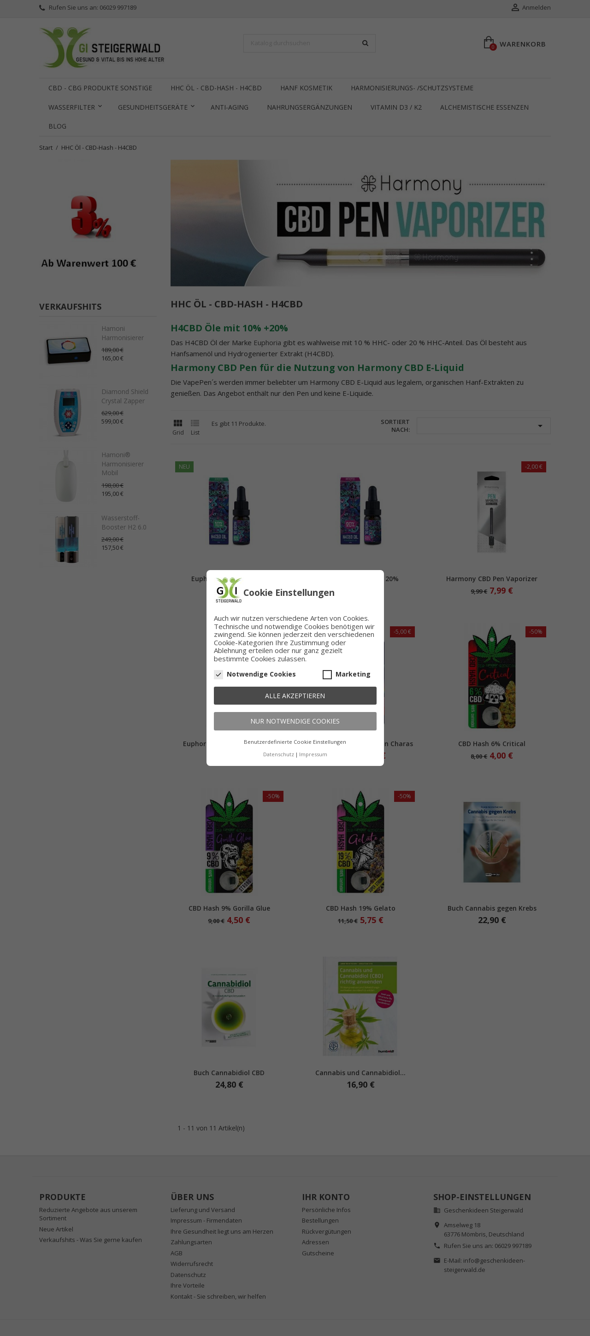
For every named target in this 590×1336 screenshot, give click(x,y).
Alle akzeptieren (295, 695)
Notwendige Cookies (255, 674)
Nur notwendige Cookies (295, 721)
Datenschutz (278, 754)
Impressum (313, 754)
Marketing (347, 674)
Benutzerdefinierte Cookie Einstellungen (295, 741)
